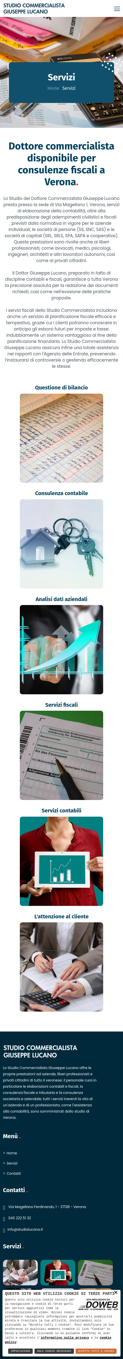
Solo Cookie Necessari (54, 1351)
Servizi (12, 1163)
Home (53, 88)
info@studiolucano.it (25, 1229)
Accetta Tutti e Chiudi (96, 1351)
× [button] (116, 1292)
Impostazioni (20, 1351)
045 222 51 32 (19, 1218)
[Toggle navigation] (115, 8)
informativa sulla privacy (65, 1337)
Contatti (14, 1173)
